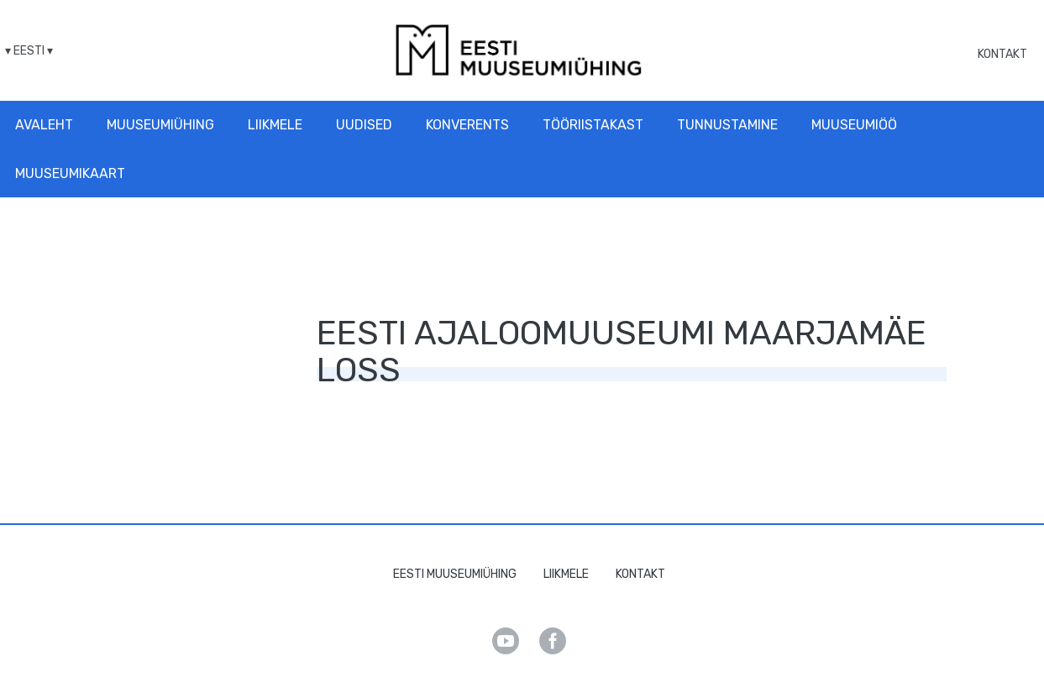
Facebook (552, 640)
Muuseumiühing (160, 125)
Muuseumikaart (70, 173)
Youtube (505, 640)
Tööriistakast (593, 125)
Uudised (364, 125)
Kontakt (1002, 54)
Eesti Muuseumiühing (455, 574)
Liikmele (275, 125)
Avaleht (44, 125)
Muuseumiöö (854, 125)
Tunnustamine (727, 125)
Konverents (467, 125)
